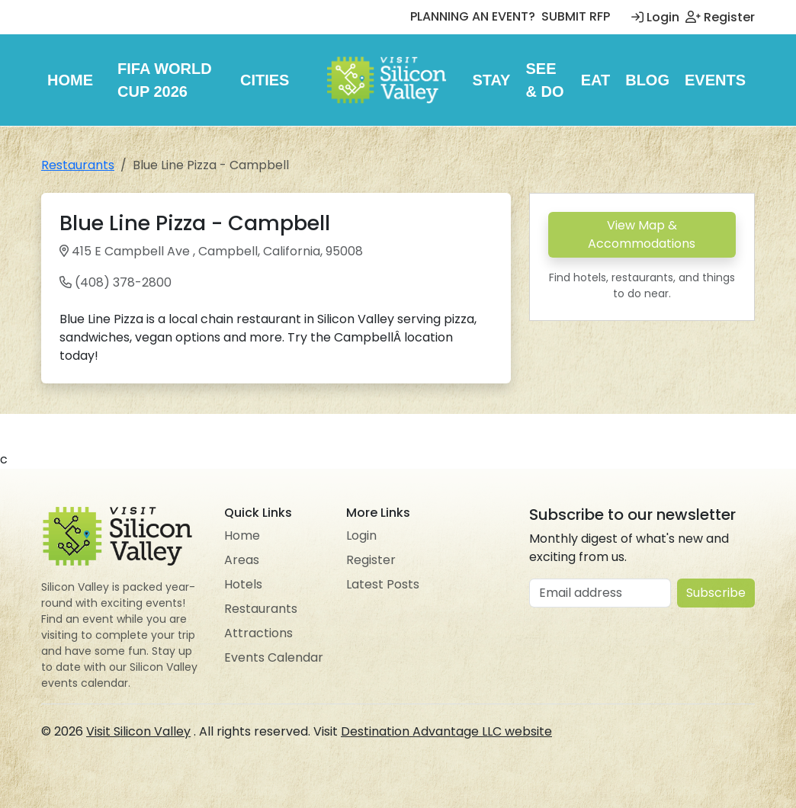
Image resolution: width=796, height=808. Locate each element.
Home (70, 80)
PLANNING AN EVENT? (472, 16)
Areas (241, 560)
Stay (491, 80)
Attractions (258, 633)
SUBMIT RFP (575, 16)
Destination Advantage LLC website (446, 731)
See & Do (544, 80)
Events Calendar (273, 657)
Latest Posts (382, 584)
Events (715, 80)
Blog (647, 80)
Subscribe (716, 592)
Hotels (243, 584)
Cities (264, 80)
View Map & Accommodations (641, 234)
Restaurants (77, 165)
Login (655, 17)
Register (720, 17)
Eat (596, 80)
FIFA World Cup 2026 (164, 80)
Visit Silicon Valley (138, 731)
